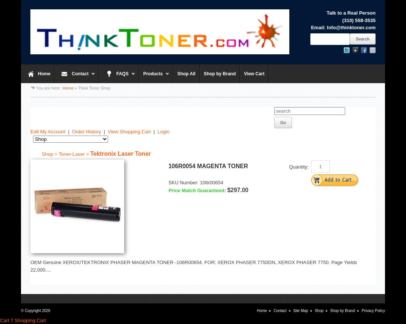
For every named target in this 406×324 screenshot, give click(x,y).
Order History (86, 131)
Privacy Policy (373, 311)
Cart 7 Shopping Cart (23, 320)
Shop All (186, 73)
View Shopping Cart (129, 131)
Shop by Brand (220, 73)
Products (154, 77)
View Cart (254, 73)
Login (164, 131)
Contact (74, 77)
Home (44, 73)
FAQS (117, 77)
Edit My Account (47, 131)
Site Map (300, 311)
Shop (319, 311)
